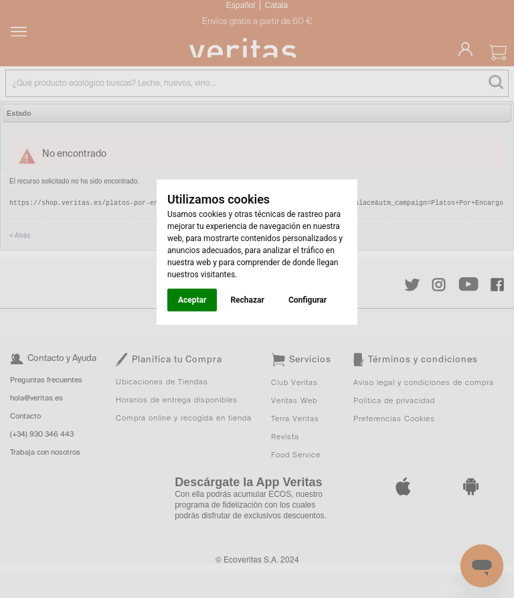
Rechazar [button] (247, 300)
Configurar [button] (307, 300)
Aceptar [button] (192, 300)
